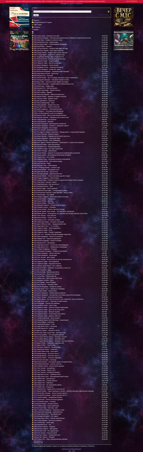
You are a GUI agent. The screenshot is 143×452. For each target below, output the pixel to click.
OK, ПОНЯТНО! (132, 1)
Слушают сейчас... (104, 15)
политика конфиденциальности (115, 1)
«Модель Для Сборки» (71, 3)
